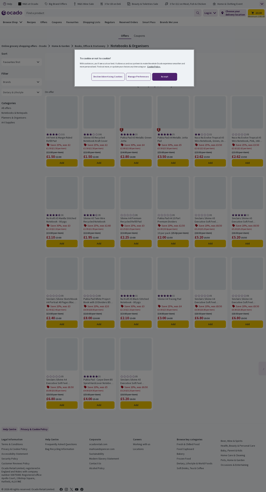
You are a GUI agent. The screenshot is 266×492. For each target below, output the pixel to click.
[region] (134, 68)
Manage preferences (138, 76)
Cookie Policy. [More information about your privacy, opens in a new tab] (154, 66)
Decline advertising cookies (108, 76)
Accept (164, 76)
